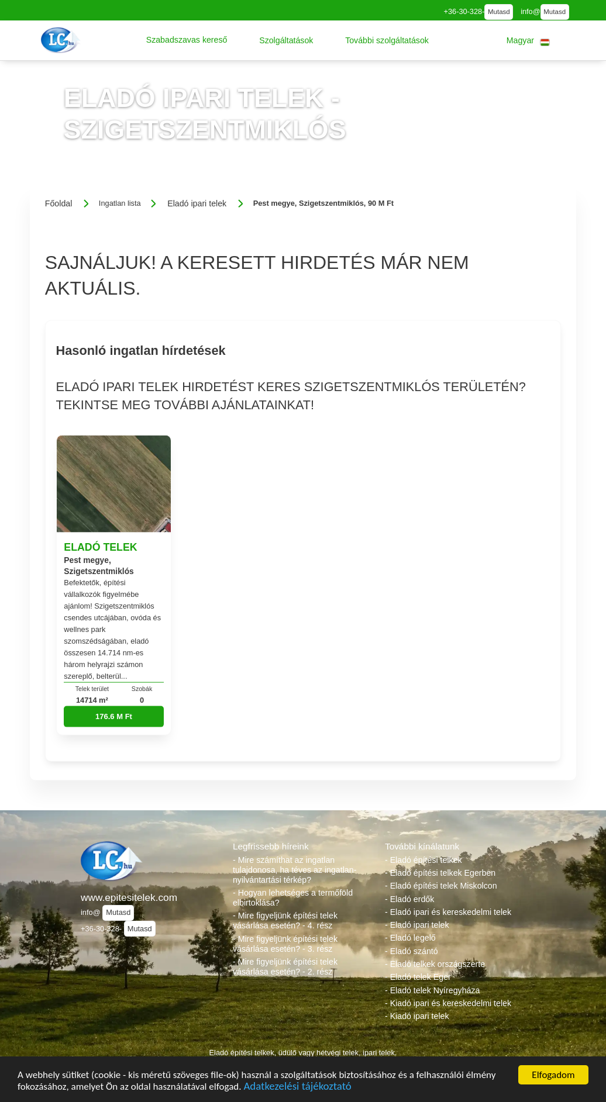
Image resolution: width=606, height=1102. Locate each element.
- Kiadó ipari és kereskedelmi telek (448, 1003)
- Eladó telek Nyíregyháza (432, 990)
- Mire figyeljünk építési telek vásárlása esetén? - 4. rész (285, 920)
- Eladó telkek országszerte (435, 964)
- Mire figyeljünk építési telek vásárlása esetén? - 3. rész (285, 944)
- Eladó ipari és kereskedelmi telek (448, 912)
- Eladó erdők (409, 899)
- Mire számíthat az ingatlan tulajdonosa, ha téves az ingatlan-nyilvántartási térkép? (294, 870)
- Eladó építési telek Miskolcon (441, 885)
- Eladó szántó (411, 951)
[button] (186, 40)
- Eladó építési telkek (423, 860)
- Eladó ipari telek (417, 925)
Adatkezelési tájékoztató (297, 1087)
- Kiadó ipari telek (417, 1016)
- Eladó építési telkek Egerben (440, 873)
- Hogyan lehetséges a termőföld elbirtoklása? (293, 897)
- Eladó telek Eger (418, 977)
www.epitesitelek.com (129, 897)
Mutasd (499, 11)
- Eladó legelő (410, 937)
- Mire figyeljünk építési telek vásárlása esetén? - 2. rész (285, 966)
